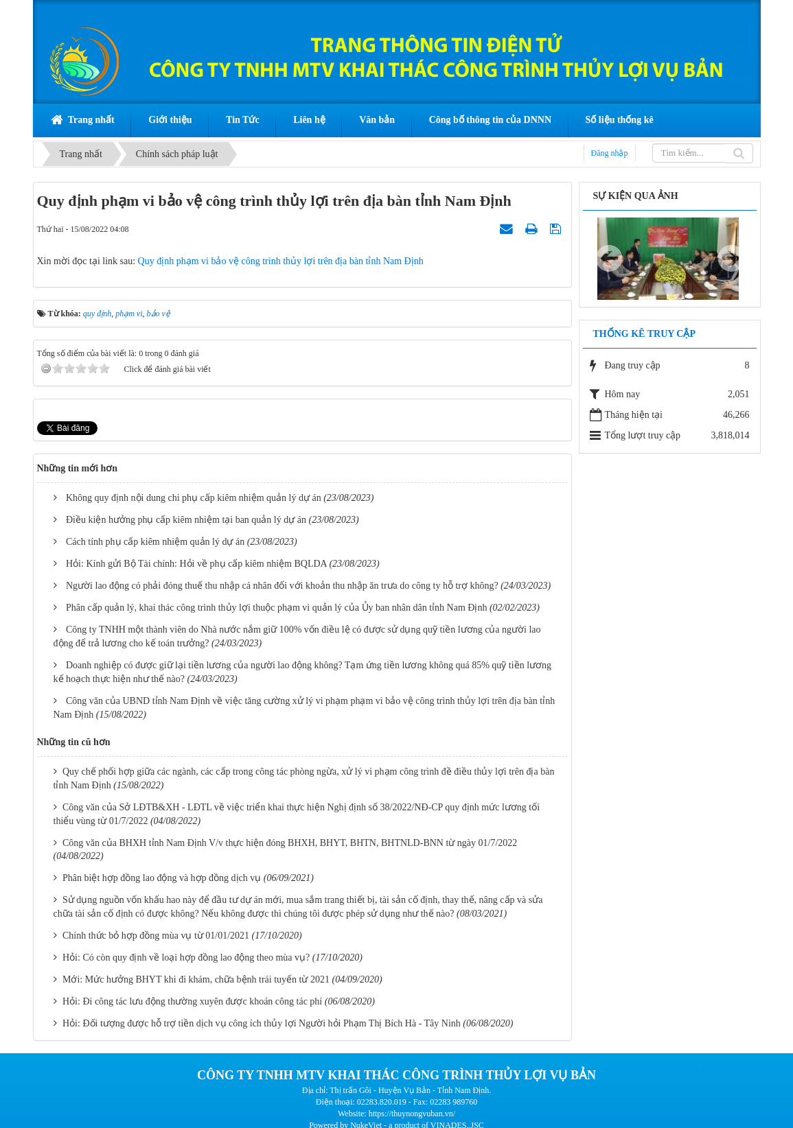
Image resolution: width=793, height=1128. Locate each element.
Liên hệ (309, 120)
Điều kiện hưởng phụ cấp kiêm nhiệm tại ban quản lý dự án (186, 520)
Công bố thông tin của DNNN (490, 120)
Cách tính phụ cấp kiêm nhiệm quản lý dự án (155, 542)
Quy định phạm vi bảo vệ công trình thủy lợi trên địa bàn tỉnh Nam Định (281, 261)
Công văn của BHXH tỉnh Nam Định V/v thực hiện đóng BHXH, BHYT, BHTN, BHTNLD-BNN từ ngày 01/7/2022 (289, 843)
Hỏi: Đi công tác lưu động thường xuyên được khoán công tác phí (192, 1001)
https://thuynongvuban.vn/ (412, 1113)
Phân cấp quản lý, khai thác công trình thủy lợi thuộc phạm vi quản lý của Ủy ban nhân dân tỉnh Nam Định (276, 607)
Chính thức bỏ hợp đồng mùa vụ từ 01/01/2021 (155, 935)
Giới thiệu (170, 120)
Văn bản (377, 120)
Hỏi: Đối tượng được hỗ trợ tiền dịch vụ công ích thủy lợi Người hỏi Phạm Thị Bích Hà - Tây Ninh (261, 1023)
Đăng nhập (609, 153)
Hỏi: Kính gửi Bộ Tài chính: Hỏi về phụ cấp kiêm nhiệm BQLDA (196, 564)
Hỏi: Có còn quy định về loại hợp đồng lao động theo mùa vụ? (186, 957)
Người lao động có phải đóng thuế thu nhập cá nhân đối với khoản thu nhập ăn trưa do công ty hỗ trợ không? (282, 585)
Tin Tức (243, 120)
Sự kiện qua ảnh (635, 196)
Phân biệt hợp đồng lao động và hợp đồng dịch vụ (161, 878)
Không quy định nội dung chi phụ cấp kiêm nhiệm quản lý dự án (193, 498)
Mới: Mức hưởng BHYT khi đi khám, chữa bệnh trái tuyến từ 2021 (196, 979)
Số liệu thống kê (620, 120)
